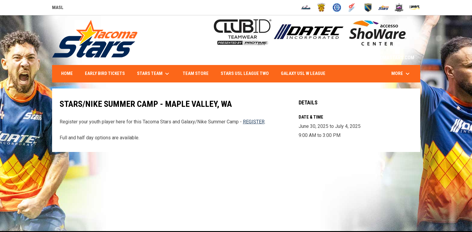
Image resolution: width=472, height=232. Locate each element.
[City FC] (337, 7)
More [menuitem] (401, 73)
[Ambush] (305, 7)
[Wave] (414, 7)
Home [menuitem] (67, 73)
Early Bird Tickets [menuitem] (105, 73)
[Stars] (383, 7)
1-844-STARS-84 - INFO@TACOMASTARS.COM (367, 57)
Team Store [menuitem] (196, 73)
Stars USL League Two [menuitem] (245, 73)
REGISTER (254, 122)
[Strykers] (399, 7)
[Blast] (321, 7)
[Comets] (352, 7)
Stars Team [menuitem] (154, 73)
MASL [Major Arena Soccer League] (58, 8)
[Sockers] (368, 7)
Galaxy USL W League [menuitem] (303, 73)
